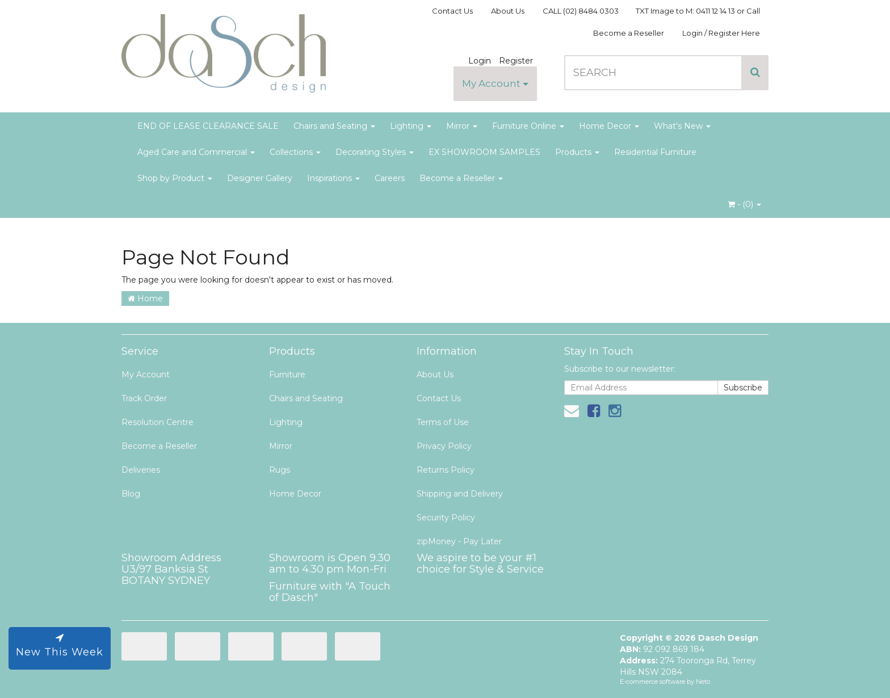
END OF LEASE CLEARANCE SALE (208, 126)
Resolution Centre (157, 422)
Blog (130, 494)
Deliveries (140, 470)
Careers (390, 178)
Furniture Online (528, 126)
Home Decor (609, 126)
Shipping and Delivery (460, 494)
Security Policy (446, 517)
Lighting (410, 126)
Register (516, 61)
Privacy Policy (444, 446)
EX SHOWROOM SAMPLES (484, 152)
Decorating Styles (374, 152)
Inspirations (333, 178)
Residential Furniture (655, 152)
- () (744, 204)
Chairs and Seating (334, 126)
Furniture (287, 374)
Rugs (279, 470)
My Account (495, 83)
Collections (295, 152)
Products (577, 152)
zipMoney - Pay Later (459, 541)
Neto (703, 682)
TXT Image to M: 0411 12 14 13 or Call (698, 10)
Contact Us (452, 10)
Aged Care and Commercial (196, 152)
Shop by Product (174, 178)
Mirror (461, 126)
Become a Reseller (628, 32)
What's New (682, 126)
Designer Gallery (259, 178)
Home (145, 298)
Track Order (144, 398)
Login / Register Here (721, 32)
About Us (507, 10)
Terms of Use (443, 422)
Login (479, 61)
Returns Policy (446, 470)
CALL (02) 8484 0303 (581, 10)
